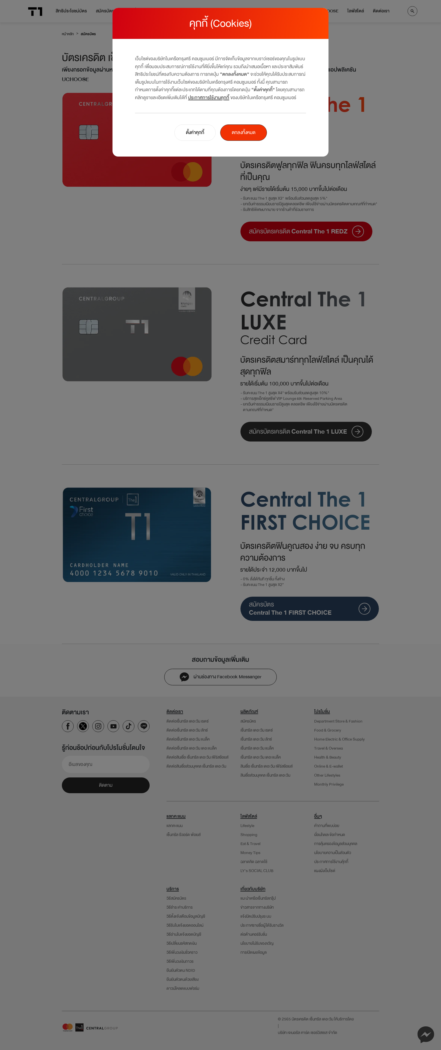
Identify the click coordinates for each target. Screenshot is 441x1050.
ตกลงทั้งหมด (243, 132)
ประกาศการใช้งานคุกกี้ (208, 97)
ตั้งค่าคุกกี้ (195, 132)
